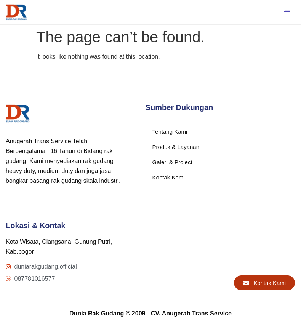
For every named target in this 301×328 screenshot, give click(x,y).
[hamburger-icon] (286, 12)
